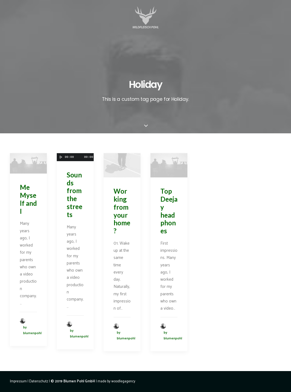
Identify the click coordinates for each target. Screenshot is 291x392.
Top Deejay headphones (168, 211)
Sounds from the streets (74, 194)
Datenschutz (38, 381)
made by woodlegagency (116, 381)
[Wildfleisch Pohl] (145, 24)
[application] (28, 163)
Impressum (18, 381)
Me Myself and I (28, 199)
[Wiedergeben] (60, 157)
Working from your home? (122, 211)
